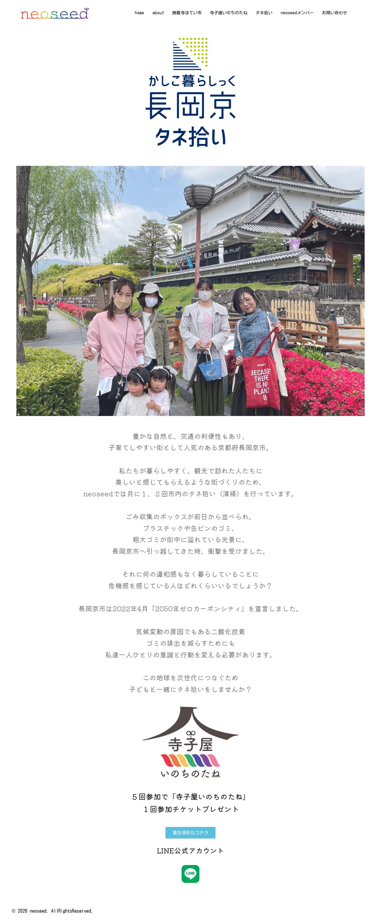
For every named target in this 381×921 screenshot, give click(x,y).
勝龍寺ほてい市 (187, 13)
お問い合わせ (334, 13)
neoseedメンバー (297, 13)
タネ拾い (264, 13)
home (139, 13)
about (158, 13)
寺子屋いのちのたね (228, 13)
